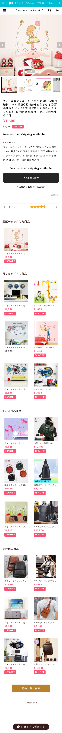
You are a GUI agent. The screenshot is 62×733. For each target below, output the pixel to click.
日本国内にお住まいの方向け (31, 187)
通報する (55, 195)
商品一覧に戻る (31, 688)
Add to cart (31, 177)
